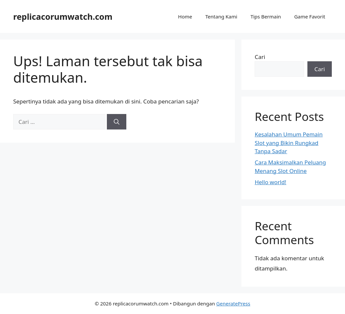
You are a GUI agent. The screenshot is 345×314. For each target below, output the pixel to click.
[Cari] (116, 122)
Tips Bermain (265, 16)
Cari (260, 57)
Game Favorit (309, 16)
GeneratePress (233, 303)
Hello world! (270, 182)
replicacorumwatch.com (62, 16)
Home (185, 16)
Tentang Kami (221, 16)
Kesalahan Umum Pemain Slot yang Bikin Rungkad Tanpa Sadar (289, 142)
